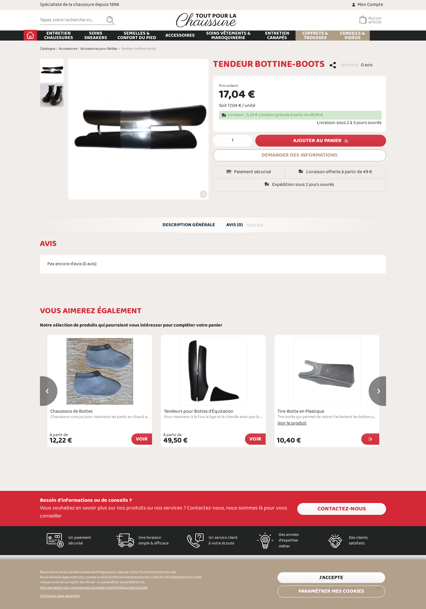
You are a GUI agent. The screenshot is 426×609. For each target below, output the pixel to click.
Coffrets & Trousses (331, 35)
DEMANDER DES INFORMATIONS (300, 155)
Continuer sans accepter (60, 596)
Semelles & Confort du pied (153, 35)
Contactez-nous (341, 508)
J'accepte (331, 577)
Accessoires (196, 35)
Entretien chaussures (74, 35)
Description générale (188, 225)
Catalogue (47, 49)
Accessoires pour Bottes (98, 49)
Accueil (46, 35)
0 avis (366, 65)
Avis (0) (245, 225)
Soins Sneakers (111, 35)
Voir (142, 440)
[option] (52, 70)
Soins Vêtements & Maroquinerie (244, 35)
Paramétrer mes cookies (331, 590)
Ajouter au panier (317, 140)
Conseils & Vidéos (368, 35)
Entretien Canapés (293, 35)
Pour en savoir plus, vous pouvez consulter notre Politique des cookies (93, 588)
